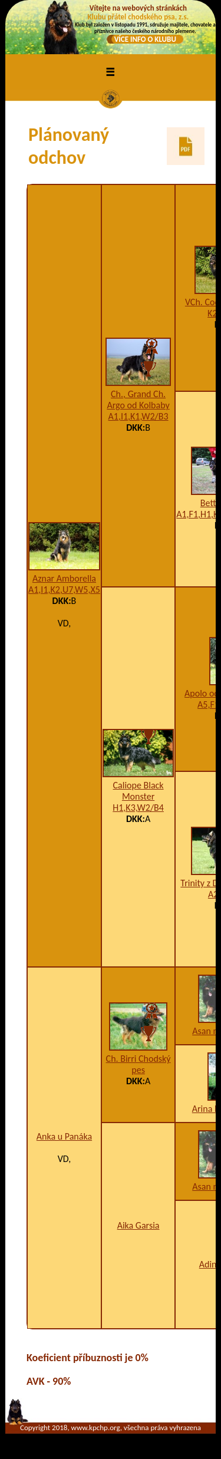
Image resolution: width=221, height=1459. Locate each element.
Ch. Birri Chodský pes (138, 1064)
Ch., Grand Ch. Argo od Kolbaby (138, 399)
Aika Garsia (138, 1225)
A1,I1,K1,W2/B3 (138, 416)
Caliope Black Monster (138, 791)
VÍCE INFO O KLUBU (145, 39)
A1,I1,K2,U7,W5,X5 (64, 589)
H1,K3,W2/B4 (138, 807)
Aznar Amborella (64, 578)
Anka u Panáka (64, 1136)
